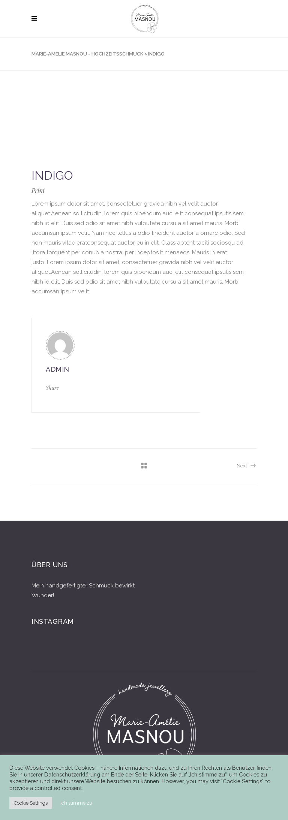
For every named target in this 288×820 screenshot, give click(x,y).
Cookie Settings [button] (31, 803)
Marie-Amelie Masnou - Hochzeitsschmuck (87, 54)
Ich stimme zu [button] (76, 803)
